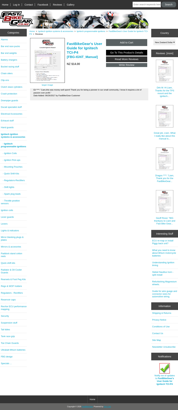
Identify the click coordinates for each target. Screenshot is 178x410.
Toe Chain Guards (10, 343)
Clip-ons (5, 80)
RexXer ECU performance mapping (14, 307)
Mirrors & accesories (11, 246)
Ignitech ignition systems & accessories (55, 31)
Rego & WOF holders (11, 286)
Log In (16, 4)
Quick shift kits (8, 263)
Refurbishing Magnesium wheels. (164, 283)
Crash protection (9, 93)
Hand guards (7, 127)
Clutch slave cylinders (11, 87)
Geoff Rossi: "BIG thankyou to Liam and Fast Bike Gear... (164, 207)
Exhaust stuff (7, 120)
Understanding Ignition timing (163, 264)
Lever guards (7, 217)
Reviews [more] (164, 53)
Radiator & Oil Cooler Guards (11, 271)
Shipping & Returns (161, 313)
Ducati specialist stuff (11, 107)
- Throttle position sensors (10, 202)
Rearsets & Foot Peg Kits (13, 279)
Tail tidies (5, 329)
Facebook (43, 4)
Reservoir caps (8, 299)
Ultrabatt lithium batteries (13, 350)
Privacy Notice (159, 319)
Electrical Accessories (11, 114)
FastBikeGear (87, 407)
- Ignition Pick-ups (10, 160)
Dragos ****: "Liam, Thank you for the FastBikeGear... (164, 165)
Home (5, 4)
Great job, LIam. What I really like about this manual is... (165, 122)
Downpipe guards (9, 100)
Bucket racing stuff (10, 66)
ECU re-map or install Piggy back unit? (162, 242)
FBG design (7, 356)
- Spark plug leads (11, 194)
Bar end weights (9, 53)
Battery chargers (9, 60)
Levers (4, 223)
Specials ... (6, 363)
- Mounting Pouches (11, 166)
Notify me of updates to (165, 374)
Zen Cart (107, 407)
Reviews (57, 4)
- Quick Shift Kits (10, 173)
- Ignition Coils (9, 153)
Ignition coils (7, 210)
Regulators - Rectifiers (12, 293)
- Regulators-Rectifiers (13, 180)
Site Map (156, 340)
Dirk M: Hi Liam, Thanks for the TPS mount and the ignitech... (164, 78)
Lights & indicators (10, 230)
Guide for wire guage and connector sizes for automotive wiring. (164, 294)
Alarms (4, 39)
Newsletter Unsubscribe (164, 347)
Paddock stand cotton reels (11, 255)
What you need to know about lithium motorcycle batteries (164, 253)
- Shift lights (7, 187)
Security (5, 316)
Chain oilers (7, 73)
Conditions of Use (161, 326)
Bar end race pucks (10, 46)
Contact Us (157, 333)
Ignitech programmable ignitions (91, 31)
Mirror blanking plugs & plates (12, 238)
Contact (29, 4)
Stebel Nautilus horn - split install (162, 273)
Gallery (70, 4)
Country (164, 33)
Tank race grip (8, 336)
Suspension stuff (9, 322)
